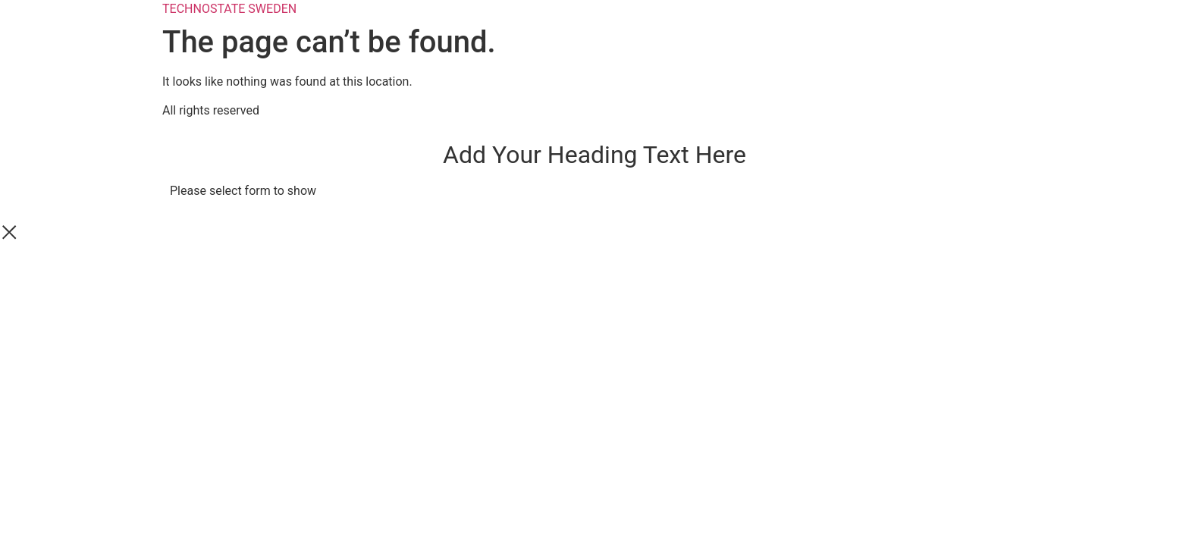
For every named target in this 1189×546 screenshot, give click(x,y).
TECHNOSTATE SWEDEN (229, 9)
